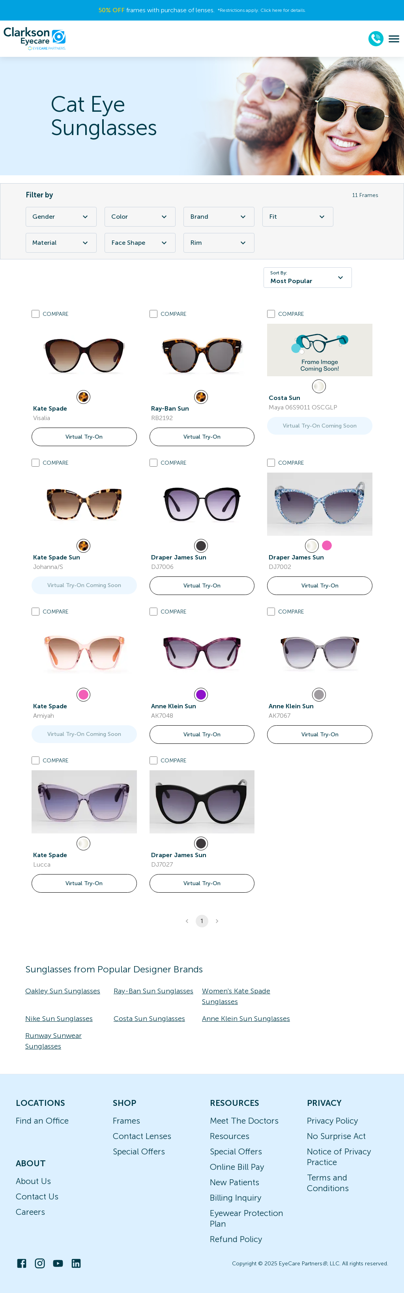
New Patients (234, 1182)
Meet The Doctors (244, 1121)
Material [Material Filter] (61, 243)
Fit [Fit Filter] (298, 216)
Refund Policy (236, 1239)
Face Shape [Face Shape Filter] (140, 243)
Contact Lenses (142, 1136)
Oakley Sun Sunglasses (62, 991)
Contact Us (37, 1196)
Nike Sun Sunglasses (59, 1018)
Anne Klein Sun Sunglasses (246, 1018)
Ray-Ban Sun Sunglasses (153, 991)
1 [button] (202, 921)
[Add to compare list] (35, 314)
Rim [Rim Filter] (219, 243)
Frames (126, 1121)
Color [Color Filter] (140, 216)
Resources (229, 1136)
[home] (34, 39)
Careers (30, 1212)
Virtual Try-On (84, 437)
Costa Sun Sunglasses (149, 1018)
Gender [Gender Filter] (61, 216)
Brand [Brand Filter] (219, 216)
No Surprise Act (336, 1136)
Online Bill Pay (237, 1167)
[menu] (394, 39)
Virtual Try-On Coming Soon (320, 425)
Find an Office (42, 1121)
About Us (33, 1181)
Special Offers (139, 1151)
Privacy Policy (332, 1121)
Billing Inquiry (235, 1198)
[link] (84, 355)
